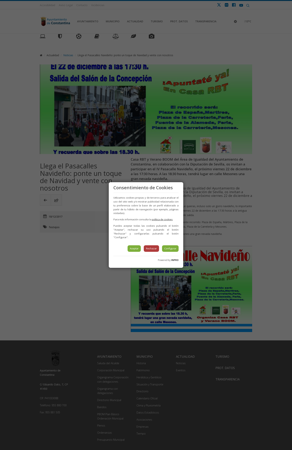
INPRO (175, 260)
